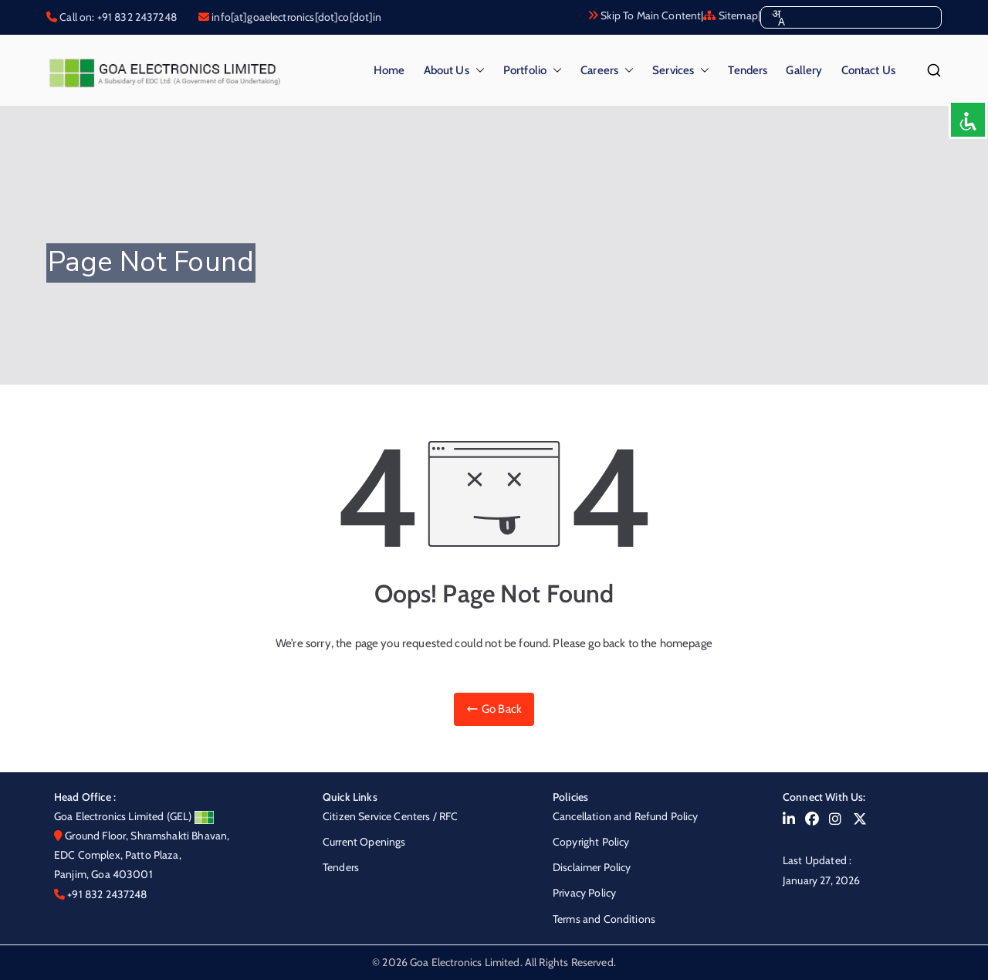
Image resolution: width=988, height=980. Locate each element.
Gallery (804, 70)
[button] (477, 70)
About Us (454, 70)
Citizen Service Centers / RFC (390, 816)
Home (389, 70)
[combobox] (778, 17)
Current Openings (364, 842)
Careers (607, 70)
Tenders (747, 70)
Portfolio (532, 70)
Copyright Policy (591, 842)
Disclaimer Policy (592, 867)
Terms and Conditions (604, 919)
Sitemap (730, 15)
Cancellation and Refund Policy (626, 816)
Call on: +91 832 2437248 (117, 17)
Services (680, 70)
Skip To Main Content (644, 15)
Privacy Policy (584, 893)
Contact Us (868, 70)
